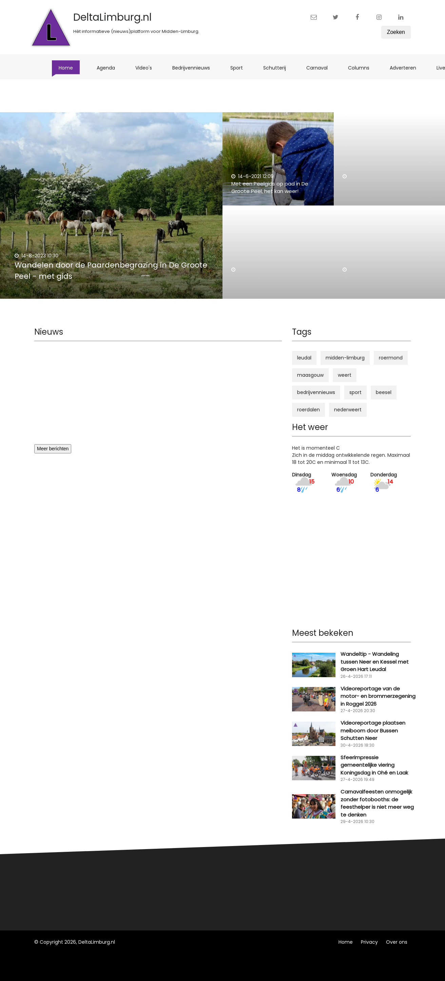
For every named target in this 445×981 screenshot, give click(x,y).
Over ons (396, 942)
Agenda (109, 67)
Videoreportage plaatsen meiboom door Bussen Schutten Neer (373, 730)
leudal (304, 357)
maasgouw (310, 375)
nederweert (348, 409)
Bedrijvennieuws (194, 67)
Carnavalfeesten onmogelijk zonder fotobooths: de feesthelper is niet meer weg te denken (377, 803)
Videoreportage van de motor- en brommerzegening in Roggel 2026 (378, 696)
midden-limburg (345, 357)
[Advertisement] (158, 396)
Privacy (369, 942)
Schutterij (278, 67)
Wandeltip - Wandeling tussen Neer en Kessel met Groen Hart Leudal (375, 661)
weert (344, 375)
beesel (383, 392)
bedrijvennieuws (316, 392)
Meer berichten (53, 448)
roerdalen (308, 409)
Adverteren (406, 67)
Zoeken (396, 32)
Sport (240, 67)
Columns (362, 67)
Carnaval (320, 67)
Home (69, 67)
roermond (391, 357)
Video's (147, 67)
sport (355, 392)
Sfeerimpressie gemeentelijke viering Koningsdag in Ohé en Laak (374, 765)
